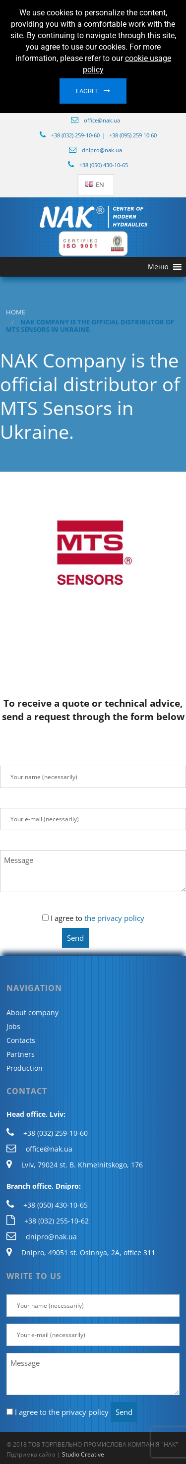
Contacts (20, 1040)
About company (32, 1012)
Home (15, 312)
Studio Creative (83, 1454)
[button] (158, 267)
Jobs (13, 1026)
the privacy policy (114, 918)
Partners (20, 1054)
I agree (87, 91)
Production (24, 1068)
